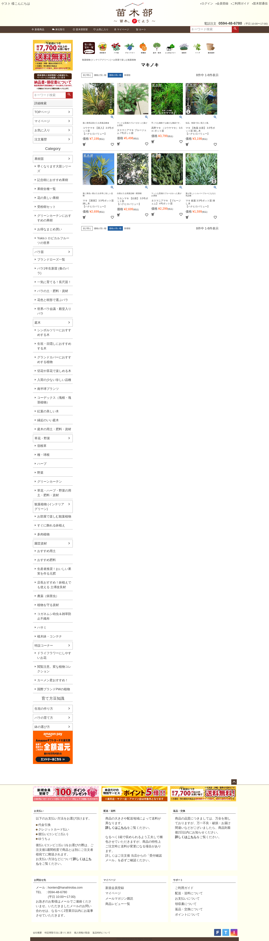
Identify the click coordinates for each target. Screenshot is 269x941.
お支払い (39, 811)
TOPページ (42, 112)
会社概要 (37, 932)
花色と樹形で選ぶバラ (52, 300)
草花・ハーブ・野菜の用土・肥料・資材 (54, 493)
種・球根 (43, 454)
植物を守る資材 (48, 605)
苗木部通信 (260, 3)
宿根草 (41, 446)
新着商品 (38, 29)
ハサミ (41, 627)
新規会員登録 (114, 888)
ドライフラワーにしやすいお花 (54, 655)
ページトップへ (234, 782)
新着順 (127, 75)
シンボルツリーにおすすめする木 (54, 332)
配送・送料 (109, 811)
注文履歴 (40, 139)
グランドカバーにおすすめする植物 (54, 360)
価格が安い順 (100, 75)
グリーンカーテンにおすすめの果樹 (54, 218)
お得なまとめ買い (49, 229)
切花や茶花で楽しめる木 (54, 371)
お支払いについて (187, 898)
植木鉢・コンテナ (49, 636)
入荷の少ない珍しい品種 (54, 380)
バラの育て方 (43, 717)
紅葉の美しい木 (48, 411)
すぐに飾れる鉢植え (51, 525)
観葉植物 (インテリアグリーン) (49, 507)
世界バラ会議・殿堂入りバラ (54, 311)
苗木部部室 (80, 29)
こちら (122, 827)
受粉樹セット (46, 206)
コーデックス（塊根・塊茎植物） (54, 400)
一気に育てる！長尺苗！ (54, 282)
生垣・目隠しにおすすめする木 (54, 346)
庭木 (37, 322)
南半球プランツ (48, 388)
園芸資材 (40, 543)
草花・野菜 (42, 438)
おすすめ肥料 (46, 560)
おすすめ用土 (46, 551)
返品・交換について (189, 909)
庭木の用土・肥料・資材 (54, 429)
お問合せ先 (40, 880)
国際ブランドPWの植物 (53, 689)
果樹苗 (39, 159)
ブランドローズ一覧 (51, 259)
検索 (235, 29)
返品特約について (101, 932)
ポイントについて (187, 914)
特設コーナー (43, 645)
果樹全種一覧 (46, 189)
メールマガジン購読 (119, 898)
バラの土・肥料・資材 (52, 291)
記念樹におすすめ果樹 (52, 180)
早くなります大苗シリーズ (54, 169)
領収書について (186, 904)
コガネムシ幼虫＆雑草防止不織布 (54, 616)
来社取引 (58, 29)
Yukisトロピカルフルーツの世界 (53, 240)
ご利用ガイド (240, 3)
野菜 (40, 472)
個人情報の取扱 (82, 932)
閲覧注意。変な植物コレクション (54, 669)
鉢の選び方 (42, 727)
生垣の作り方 (43, 708)
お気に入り (100, 29)
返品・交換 (179, 811)
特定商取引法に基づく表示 (58, 932)
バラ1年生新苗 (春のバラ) (53, 271)
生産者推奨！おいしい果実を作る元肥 (54, 571)
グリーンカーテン (49, 481)
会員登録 (222, 3)
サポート (178, 880)
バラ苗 (39, 252)
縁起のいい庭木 (48, 420)
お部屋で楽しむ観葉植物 (54, 516)
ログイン (207, 3)
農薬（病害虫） (48, 596)
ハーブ (41, 463)
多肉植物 (43, 534)
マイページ (121, 29)
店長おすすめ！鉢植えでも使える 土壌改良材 (54, 585)
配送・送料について (189, 893)
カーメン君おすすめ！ (52, 680)
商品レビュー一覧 (117, 904)
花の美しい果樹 (48, 198)
